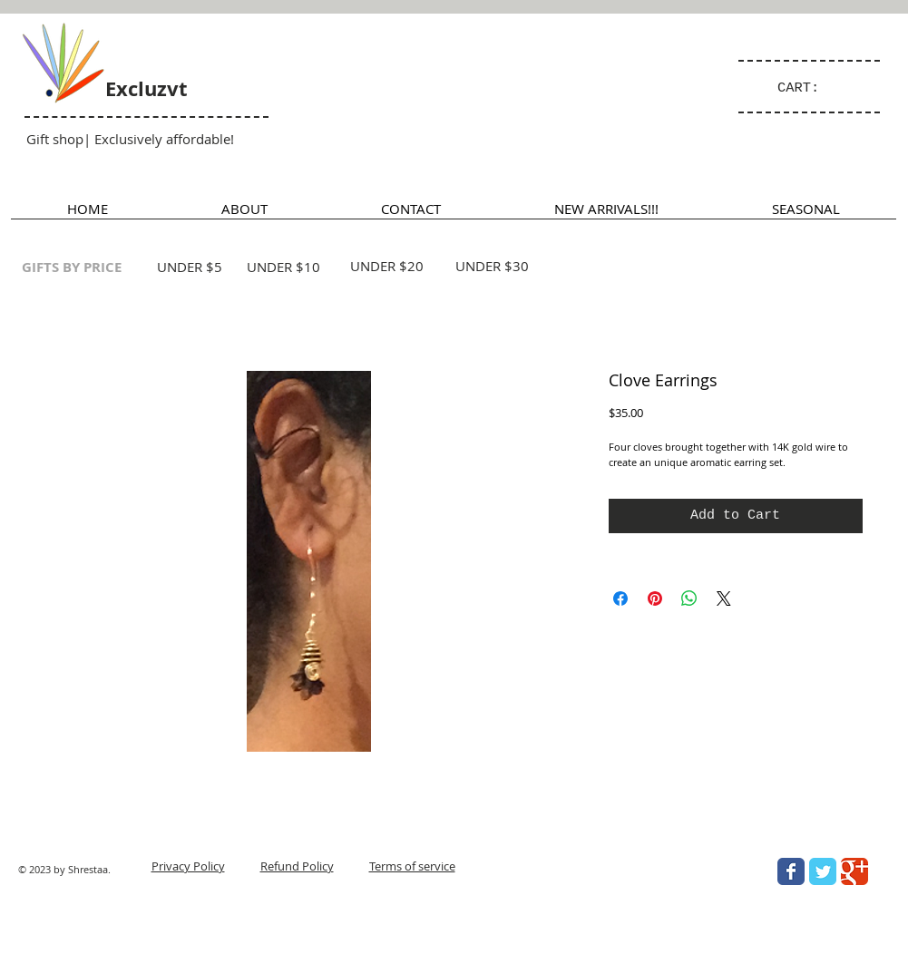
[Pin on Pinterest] (655, 598)
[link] (806, 87)
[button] (806, 214)
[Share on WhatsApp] (689, 598)
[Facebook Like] (759, 951)
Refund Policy (297, 866)
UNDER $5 (189, 267)
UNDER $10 (283, 267)
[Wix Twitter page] (822, 871)
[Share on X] (724, 598)
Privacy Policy (188, 866)
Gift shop (54, 139)
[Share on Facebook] (620, 598)
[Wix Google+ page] (854, 871)
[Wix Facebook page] (791, 871)
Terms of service (412, 866)
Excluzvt (146, 88)
